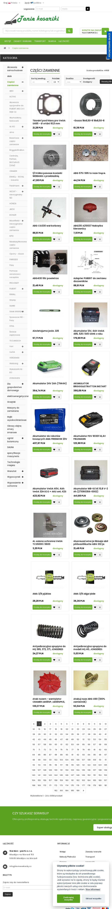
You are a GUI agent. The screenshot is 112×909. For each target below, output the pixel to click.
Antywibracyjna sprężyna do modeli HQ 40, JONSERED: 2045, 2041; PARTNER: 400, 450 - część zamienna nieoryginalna (90, 650)
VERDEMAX (14, 360)
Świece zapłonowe (14, 336)
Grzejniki (11, 404)
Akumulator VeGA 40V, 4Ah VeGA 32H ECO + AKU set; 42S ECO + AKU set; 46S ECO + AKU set (50, 492)
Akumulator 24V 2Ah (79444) (50, 385)
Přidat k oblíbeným (54, 136)
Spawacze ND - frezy (16, 321)
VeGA (12, 354)
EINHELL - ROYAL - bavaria (16, 181)
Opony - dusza (16, 256)
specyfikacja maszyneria (13, 457)
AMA (9, 78)
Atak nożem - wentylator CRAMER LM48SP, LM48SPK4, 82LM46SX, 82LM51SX (49, 703)
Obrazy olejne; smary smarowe (14, 431)
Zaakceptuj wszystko (68, 898)
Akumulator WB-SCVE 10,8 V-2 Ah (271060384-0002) (90, 492)
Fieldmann (14, 188)
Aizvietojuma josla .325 (46, 333)
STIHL (11, 328)
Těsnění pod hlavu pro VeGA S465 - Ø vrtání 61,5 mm (49, 124)
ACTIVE (12, 98)
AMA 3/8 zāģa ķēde (84, 596)
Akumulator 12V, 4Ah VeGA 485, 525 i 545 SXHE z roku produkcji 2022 (88, 335)
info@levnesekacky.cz (20, 868)
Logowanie (29, 9)
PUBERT (12, 290)
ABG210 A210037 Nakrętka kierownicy (88, 229)
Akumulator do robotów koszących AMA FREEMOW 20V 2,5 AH (50, 440)
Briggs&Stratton (16, 152)
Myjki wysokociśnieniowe (16, 420)
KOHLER (12, 217)
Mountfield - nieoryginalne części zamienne (16, 227)
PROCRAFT (14, 285)
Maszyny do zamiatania (13, 411)
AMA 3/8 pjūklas (42, 596)
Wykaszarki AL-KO (16, 373)
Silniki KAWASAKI (16, 313)
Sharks (12, 302)
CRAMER (13, 173)
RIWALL (12, 296)
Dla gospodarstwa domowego (14, 389)
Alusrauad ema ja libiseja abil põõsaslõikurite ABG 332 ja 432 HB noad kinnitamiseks (90, 545)
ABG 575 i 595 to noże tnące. (89, 175)
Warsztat (11, 473)
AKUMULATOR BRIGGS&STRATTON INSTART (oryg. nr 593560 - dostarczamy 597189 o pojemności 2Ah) (89, 387)
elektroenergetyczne (16, 398)
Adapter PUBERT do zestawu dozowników (89, 282)
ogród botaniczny (13, 442)
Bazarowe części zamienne (14, 143)
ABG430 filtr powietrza (46, 280)
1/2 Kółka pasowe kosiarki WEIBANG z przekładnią (47, 177)
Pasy (11, 267)
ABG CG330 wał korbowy (47, 228)
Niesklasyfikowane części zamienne (18, 247)
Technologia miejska (13, 466)
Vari (11, 348)
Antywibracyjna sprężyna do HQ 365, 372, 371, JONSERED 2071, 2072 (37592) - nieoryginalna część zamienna (49, 650)
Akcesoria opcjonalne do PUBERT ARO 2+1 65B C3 (16, 109)
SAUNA (10, 449)
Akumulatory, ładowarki (15, 121)
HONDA (12, 205)
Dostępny (87, 84)
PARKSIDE (13, 261)
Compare (59, 136)
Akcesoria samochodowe (15, 71)
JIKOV (12, 211)
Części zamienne (12, 86)
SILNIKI (12, 308)
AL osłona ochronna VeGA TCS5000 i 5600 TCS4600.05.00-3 (48, 545)
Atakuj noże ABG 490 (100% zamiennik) (89, 703)
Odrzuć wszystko (93, 898)
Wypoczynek (13, 479)
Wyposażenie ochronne (14, 486)
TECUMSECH (15, 342)
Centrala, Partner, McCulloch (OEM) (14, 163)
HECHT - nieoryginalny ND (15, 196)
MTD (11, 238)
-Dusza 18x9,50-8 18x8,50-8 (88, 122)
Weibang (13, 365)
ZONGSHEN (14, 380)
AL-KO (12, 128)
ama (11, 134)
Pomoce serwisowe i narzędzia (15, 276)
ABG (11, 93)
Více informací (93, 889)
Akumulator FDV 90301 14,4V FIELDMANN (89, 440)
